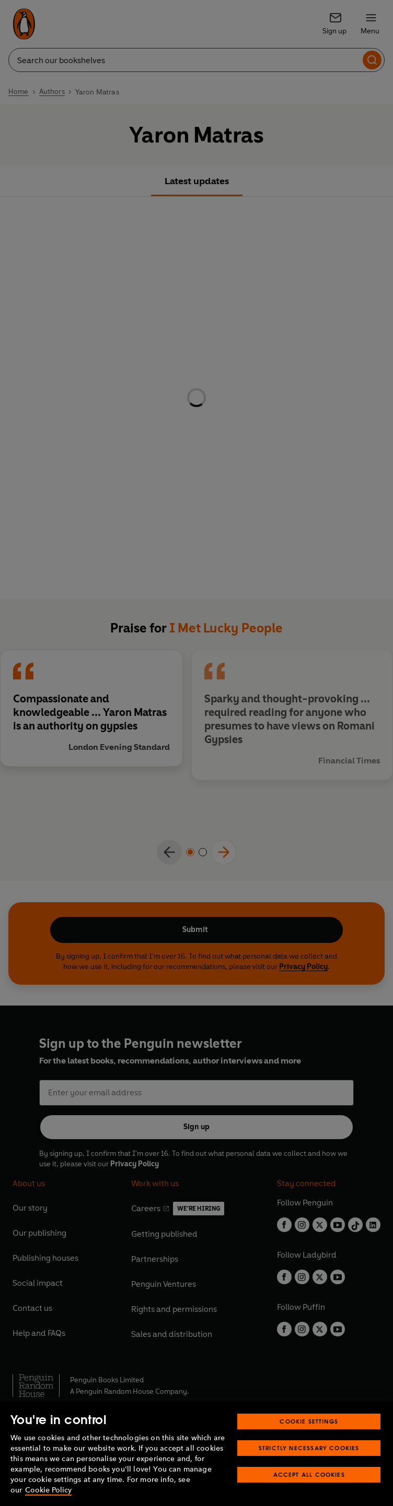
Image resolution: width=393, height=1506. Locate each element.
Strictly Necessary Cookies (309, 1448)
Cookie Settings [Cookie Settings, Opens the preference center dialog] (309, 1421)
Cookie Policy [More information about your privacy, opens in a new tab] (48, 1490)
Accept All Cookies (309, 1474)
